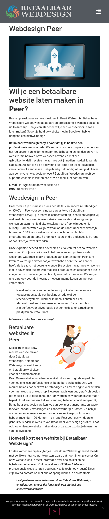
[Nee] (103, 507)
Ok (54, 511)
